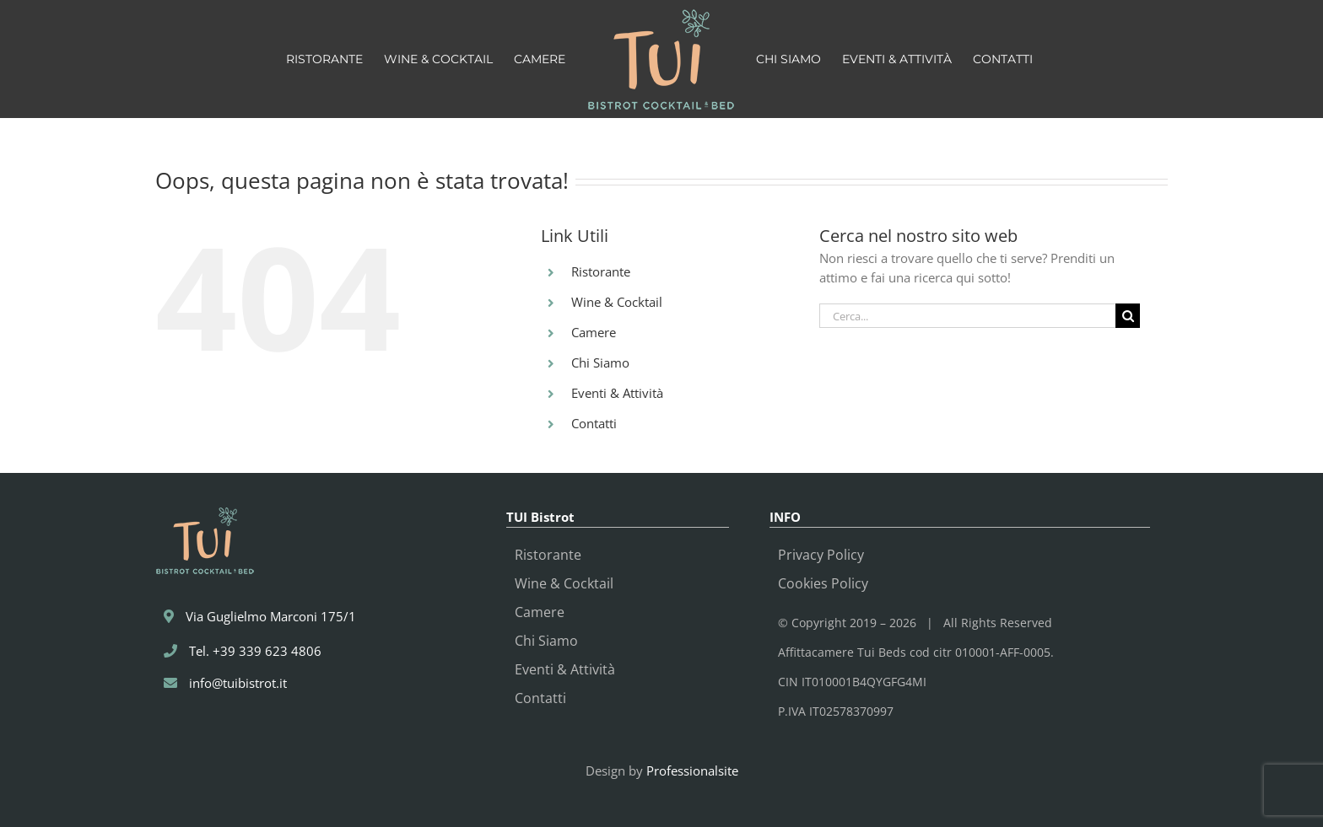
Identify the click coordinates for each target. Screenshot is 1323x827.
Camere (593, 332)
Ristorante (600, 271)
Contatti (594, 423)
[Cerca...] (967, 315)
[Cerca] (1127, 315)
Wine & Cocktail (616, 301)
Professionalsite (692, 770)
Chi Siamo (600, 362)
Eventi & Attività (617, 392)
